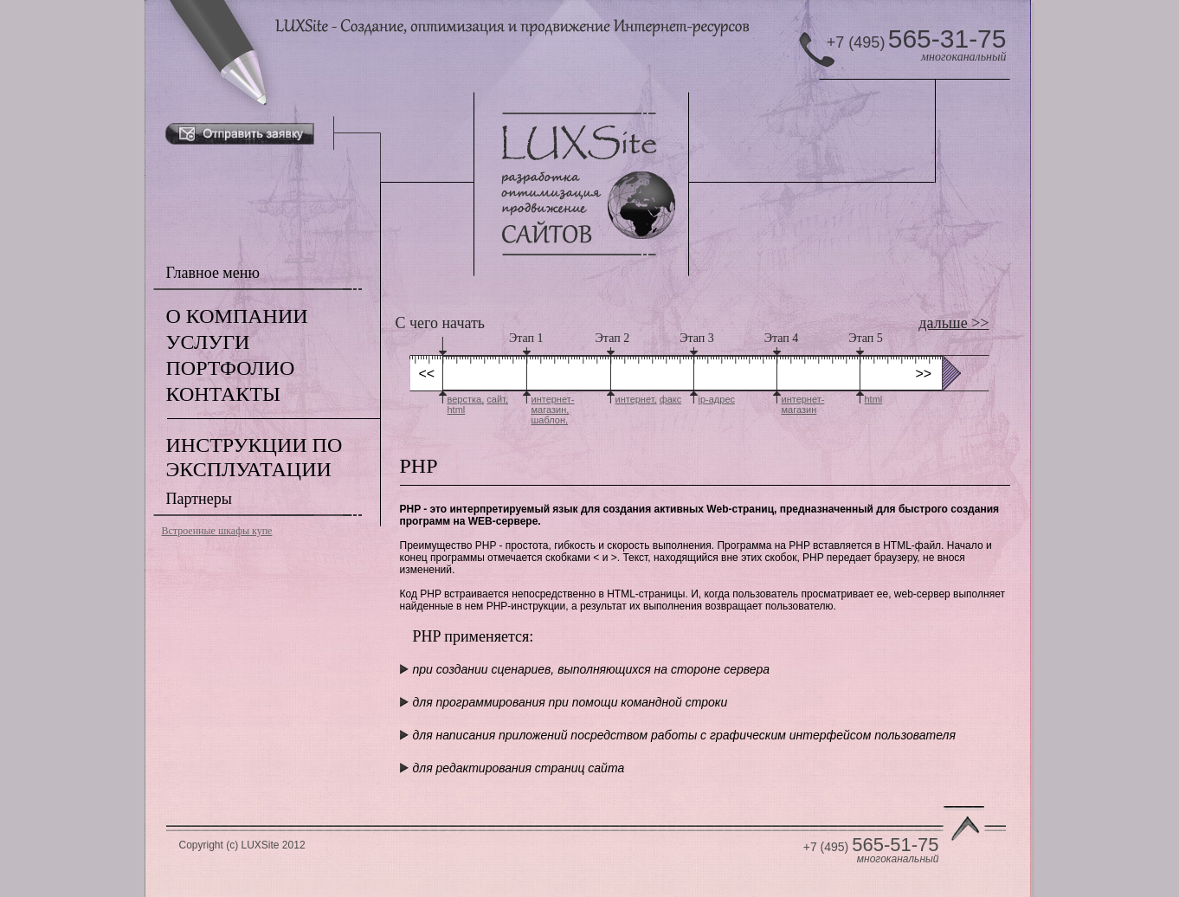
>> (924, 373)
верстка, (466, 399)
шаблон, (550, 420)
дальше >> (953, 323)
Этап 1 (526, 338)
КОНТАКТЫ (223, 394)
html (457, 409)
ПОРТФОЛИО (230, 368)
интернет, (636, 399)
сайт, (497, 399)
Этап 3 (697, 338)
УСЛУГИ (208, 342)
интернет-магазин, (553, 404)
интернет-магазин (803, 404)
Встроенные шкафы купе (217, 531)
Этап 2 (613, 338)
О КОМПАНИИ (237, 316)
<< (427, 373)
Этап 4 (781, 338)
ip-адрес (717, 399)
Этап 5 (865, 338)
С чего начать (441, 323)
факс (671, 399)
